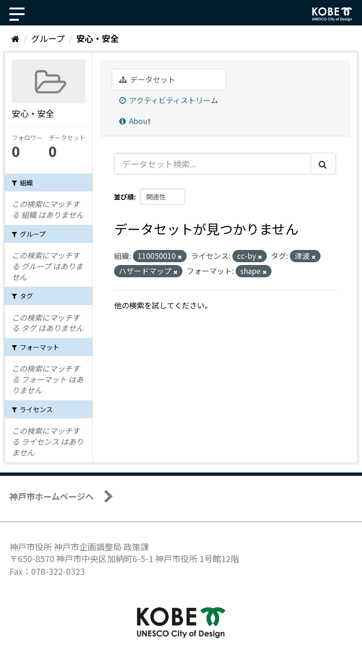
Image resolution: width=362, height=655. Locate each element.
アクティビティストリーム (168, 100)
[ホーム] (15, 38)
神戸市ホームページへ (51, 496)
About (135, 120)
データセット (147, 79)
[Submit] (323, 163)
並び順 (124, 196)
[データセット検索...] (212, 163)
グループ (48, 38)
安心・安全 (97, 38)
